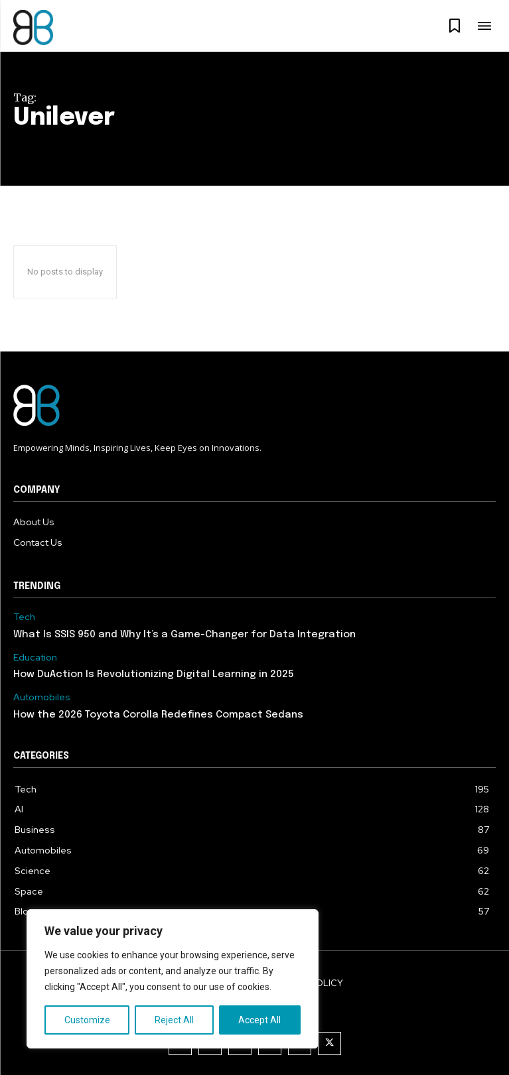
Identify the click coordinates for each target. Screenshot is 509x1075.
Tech (24, 617)
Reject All (174, 1020)
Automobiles (41, 697)
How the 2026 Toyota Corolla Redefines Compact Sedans (158, 715)
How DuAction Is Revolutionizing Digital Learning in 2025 (153, 674)
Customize (87, 1020)
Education (35, 657)
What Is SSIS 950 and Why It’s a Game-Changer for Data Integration (184, 634)
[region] (173, 978)
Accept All (259, 1020)
